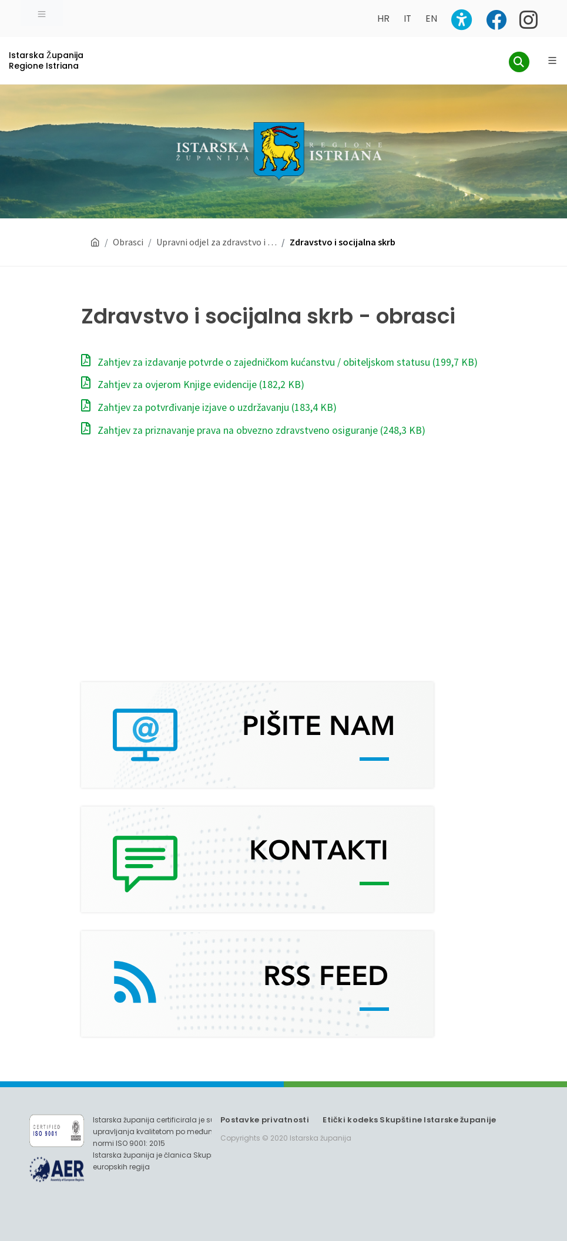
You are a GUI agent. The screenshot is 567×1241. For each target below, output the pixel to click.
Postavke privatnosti (264, 1119)
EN (431, 18)
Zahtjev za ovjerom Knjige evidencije (192, 384)
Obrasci (128, 242)
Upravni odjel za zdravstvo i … (216, 242)
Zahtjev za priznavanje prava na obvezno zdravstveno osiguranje (253, 430)
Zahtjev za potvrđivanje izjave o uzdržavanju (209, 407)
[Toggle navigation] (41, 13)
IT (407, 18)
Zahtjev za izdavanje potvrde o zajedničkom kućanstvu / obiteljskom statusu (279, 362)
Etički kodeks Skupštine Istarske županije (409, 1119)
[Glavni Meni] (552, 60)
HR (383, 18)
